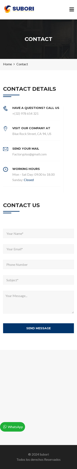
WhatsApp (15, 427)
